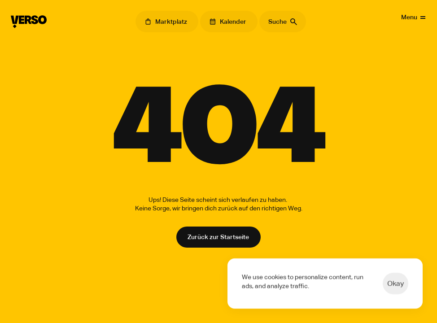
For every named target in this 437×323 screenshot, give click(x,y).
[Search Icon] (282, 21)
